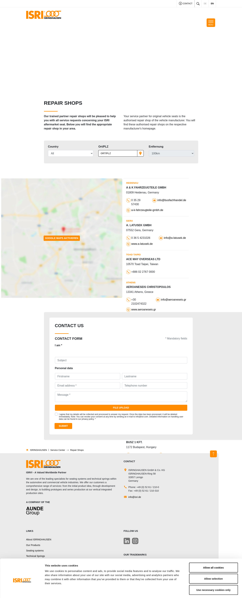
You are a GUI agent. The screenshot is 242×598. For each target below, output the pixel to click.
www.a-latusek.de (142, 243)
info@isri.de (134, 497)
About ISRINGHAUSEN (38, 539)
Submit (63, 426)
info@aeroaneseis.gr (173, 299)
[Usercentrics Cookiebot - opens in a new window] (22, 591)
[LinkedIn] (127, 541)
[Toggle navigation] (211, 22)
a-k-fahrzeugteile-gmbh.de (147, 210)
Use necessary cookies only (213, 575)
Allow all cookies (213, 553)
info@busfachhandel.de (171, 200)
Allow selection (213, 564)
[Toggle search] (198, 3)
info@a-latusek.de (175, 237)
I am (58, 345)
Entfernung (156, 146)
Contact (185, 4)
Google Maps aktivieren (61, 238)
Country (53, 146)
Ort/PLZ (103, 146)
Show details (179, 591)
